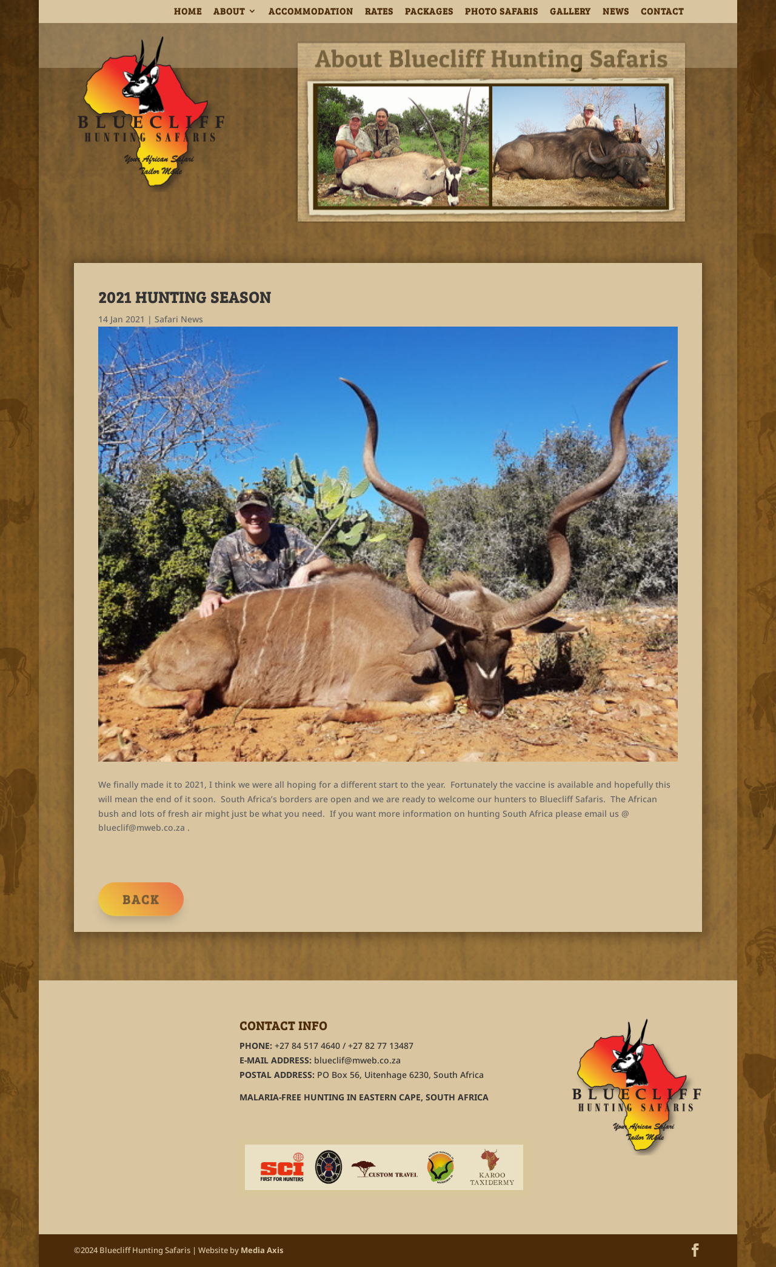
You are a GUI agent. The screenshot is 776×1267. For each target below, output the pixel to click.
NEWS (616, 12)
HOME (188, 12)
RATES (379, 12)
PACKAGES (429, 12)
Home (689, 46)
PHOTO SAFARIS (501, 12)
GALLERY (570, 12)
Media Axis (262, 1250)
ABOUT (229, 12)
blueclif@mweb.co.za (357, 1060)
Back (140, 905)
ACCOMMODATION (311, 12)
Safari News (179, 319)
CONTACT (662, 12)
